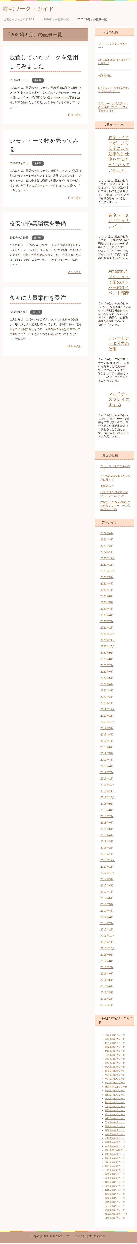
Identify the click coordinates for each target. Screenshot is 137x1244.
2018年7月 (107, 817)
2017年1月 (107, 930)
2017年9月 (107, 879)
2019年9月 (107, 728)
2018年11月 (107, 791)
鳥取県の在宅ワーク (115, 1155)
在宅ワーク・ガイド (31, 9)
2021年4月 (107, 609)
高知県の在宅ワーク (115, 1187)
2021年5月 (107, 603)
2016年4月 (107, 986)
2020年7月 (107, 666)
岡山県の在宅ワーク (115, 1163)
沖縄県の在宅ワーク (115, 1218)
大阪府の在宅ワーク (115, 1139)
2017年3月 (107, 917)
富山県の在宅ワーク (115, 1095)
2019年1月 (107, 779)
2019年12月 (107, 710)
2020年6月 (107, 672)
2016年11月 (107, 942)
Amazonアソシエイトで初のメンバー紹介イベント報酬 (119, 282)
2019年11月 (107, 716)
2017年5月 (107, 905)
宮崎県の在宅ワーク (115, 1210)
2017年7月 (107, 892)
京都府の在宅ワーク (115, 1135)
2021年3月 (107, 615)
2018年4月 (107, 835)
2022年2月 (107, 546)
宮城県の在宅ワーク (115, 1047)
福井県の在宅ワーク (115, 1103)
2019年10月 (107, 722)
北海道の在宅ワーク (115, 1035)
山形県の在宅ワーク (115, 1055)
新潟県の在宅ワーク (115, 1091)
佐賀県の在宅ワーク (115, 1194)
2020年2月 (107, 697)
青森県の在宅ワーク (115, 1039)
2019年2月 (107, 773)
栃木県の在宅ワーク (115, 1067)
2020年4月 (107, 684)
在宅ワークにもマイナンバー (119, 221)
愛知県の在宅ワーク (115, 1123)
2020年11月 (107, 640)
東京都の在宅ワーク (115, 1083)
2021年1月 (107, 628)
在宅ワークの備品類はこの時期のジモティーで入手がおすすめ (113, 108)
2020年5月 (107, 678)
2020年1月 (107, 703)
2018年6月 (107, 823)
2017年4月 (107, 911)
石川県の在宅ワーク (115, 1099)
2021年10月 (107, 571)
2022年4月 (107, 533)
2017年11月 (107, 867)
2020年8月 (107, 659)
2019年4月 (107, 760)
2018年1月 (107, 854)
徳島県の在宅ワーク (115, 1174)
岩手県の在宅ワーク (115, 1043)
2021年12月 (107, 559)
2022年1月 (107, 552)
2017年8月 (107, 886)
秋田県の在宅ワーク (115, 1051)
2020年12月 (107, 634)
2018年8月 (107, 810)
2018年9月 (107, 804)
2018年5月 (107, 829)
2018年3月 (107, 842)
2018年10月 (107, 798)
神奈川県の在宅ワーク (116, 1087)
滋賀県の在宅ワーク (115, 1131)
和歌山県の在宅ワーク (116, 1151)
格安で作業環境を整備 (39, 224)
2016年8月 (107, 961)
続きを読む (74, 115)
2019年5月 (107, 754)
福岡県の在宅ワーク (115, 1190)
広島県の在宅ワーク (115, 1167)
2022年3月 (107, 540)
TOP (19, 20)
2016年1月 (107, 1005)
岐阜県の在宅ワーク (115, 1115)
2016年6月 (107, 974)
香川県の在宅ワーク (115, 1179)
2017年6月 (107, 898)
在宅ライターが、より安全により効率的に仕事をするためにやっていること (119, 154)
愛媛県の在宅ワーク (115, 1182)
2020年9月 (107, 653)
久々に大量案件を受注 (39, 298)
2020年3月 (107, 691)
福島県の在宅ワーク (115, 1059)
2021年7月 (107, 590)
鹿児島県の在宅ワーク (116, 1214)
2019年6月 (107, 747)
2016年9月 (107, 955)
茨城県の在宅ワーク (115, 1063)
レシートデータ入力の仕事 (119, 344)
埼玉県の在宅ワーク (115, 1075)
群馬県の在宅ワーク (115, 1071)
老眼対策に (105, 76)
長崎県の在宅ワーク (115, 1198)
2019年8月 (107, 735)
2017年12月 (107, 861)
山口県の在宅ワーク (115, 1171)
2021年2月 (107, 622)
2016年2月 (107, 999)
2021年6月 (107, 596)
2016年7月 (107, 968)
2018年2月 (107, 848)
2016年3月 (107, 993)
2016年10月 (107, 949)
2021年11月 (107, 565)
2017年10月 (107, 873)
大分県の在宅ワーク (115, 1206)
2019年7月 (107, 741)
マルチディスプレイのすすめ (119, 400)
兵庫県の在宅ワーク (115, 1143)
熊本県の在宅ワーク (115, 1202)
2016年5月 (107, 980)
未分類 (37, 81)
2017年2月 (107, 924)
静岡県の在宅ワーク (115, 1119)
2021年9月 (107, 578)
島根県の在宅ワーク (115, 1159)
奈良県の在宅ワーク (115, 1147)
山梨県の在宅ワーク (115, 1107)
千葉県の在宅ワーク (115, 1079)
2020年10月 (107, 647)
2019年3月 (107, 766)
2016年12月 (107, 936)
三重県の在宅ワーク (115, 1127)
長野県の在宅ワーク (115, 1111)
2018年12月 (107, 785)
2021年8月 (107, 584)
